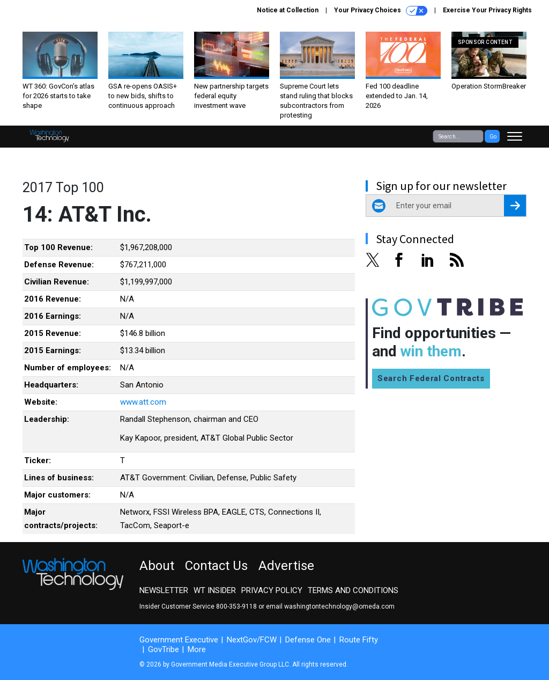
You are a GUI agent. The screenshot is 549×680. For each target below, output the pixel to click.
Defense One (308, 640)
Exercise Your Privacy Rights (487, 10)
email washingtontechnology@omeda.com (330, 606)
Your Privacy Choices (380, 11)
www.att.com (143, 402)
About (156, 565)
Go (492, 137)
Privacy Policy (271, 590)
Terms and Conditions (353, 590)
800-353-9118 (236, 606)
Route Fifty (358, 640)
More (197, 649)
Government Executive (178, 640)
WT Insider (215, 590)
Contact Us (216, 565)
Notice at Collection (287, 10)
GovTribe (163, 649)
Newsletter (163, 590)
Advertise (286, 565)
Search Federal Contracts (431, 378)
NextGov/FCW (252, 640)
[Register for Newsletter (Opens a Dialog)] (515, 205)
